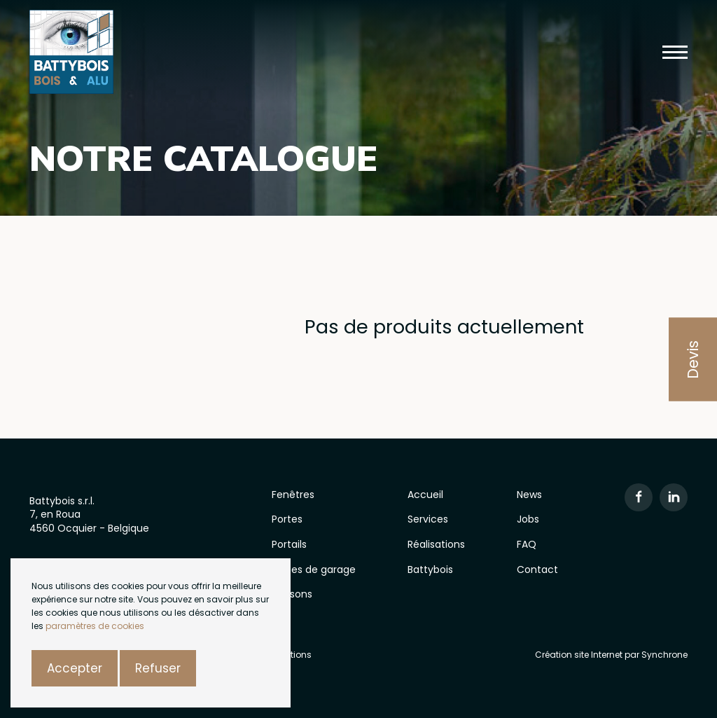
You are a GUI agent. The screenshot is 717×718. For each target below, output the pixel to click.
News (529, 495)
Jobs (528, 519)
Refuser (158, 668)
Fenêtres (293, 495)
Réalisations (436, 544)
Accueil (425, 495)
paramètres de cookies (95, 626)
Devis (693, 359)
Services (428, 519)
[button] (675, 52)
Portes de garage (314, 569)
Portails (289, 544)
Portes (287, 519)
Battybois (430, 569)
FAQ (526, 544)
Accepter (74, 668)
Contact (537, 569)
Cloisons (292, 594)
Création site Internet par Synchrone (611, 655)
